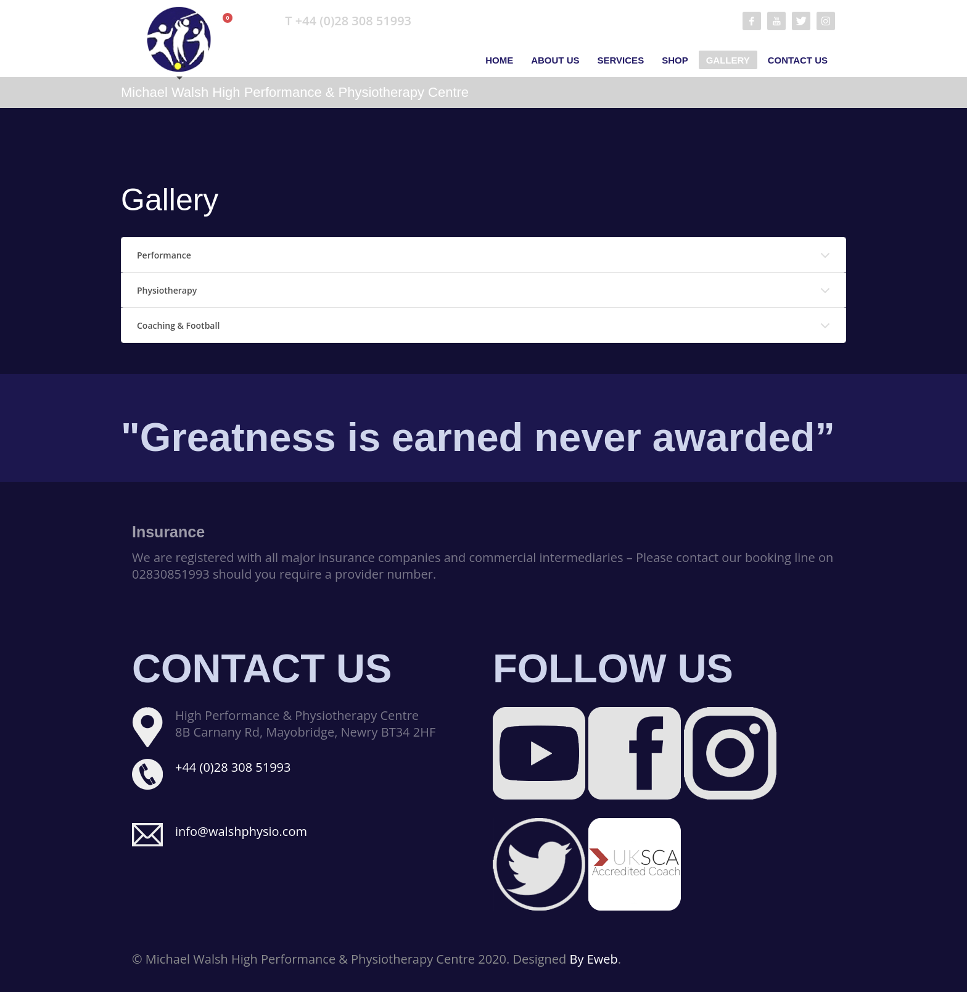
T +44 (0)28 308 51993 (348, 20)
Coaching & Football (178, 325)
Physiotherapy (167, 290)
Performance (164, 255)
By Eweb (594, 959)
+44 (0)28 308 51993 (232, 767)
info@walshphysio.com (241, 831)
